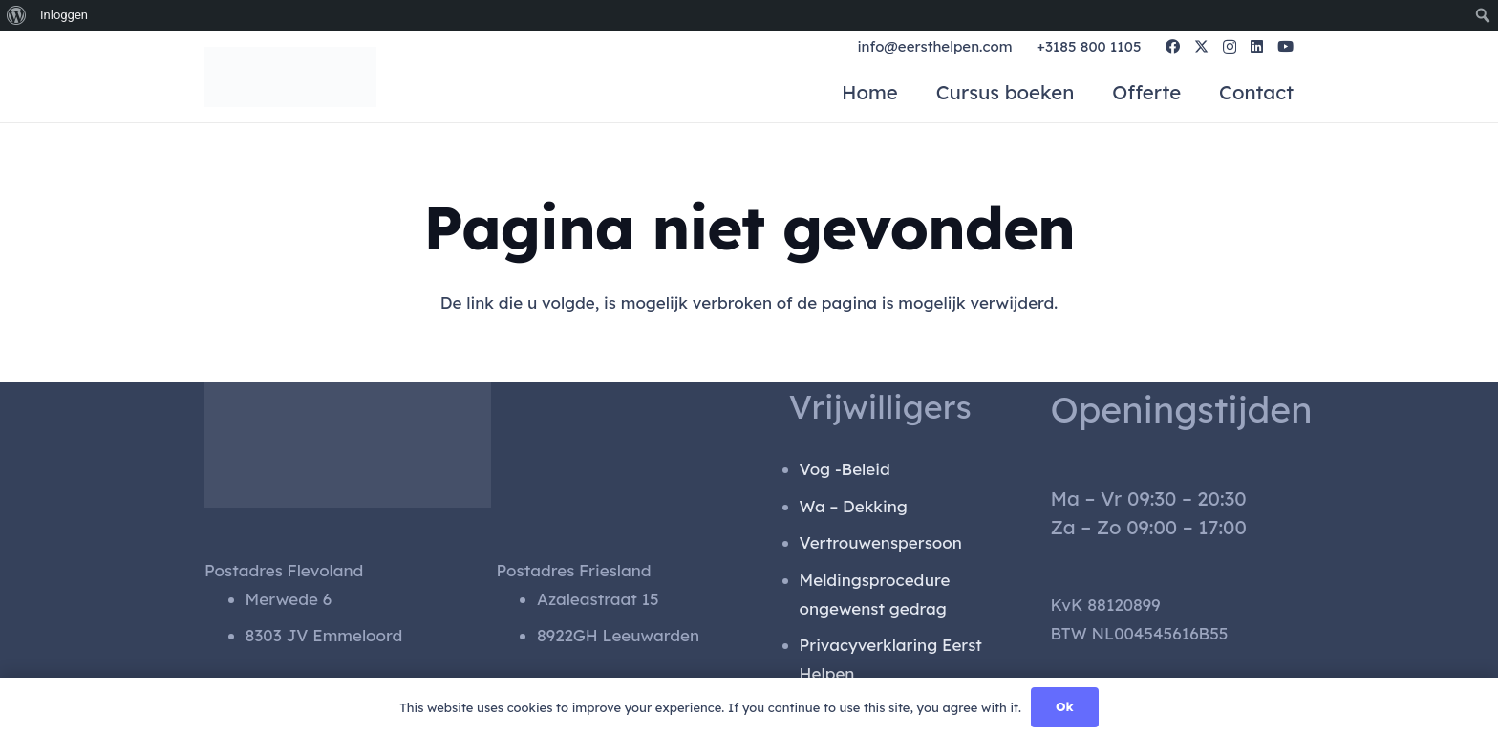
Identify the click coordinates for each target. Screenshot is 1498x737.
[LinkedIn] (1257, 48)
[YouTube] (1285, 48)
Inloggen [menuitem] (64, 15)
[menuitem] (16, 15)
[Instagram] (1229, 49)
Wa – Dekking (854, 506)
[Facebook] (1173, 48)
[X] (1201, 48)
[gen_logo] (340, 78)
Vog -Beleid (845, 469)
